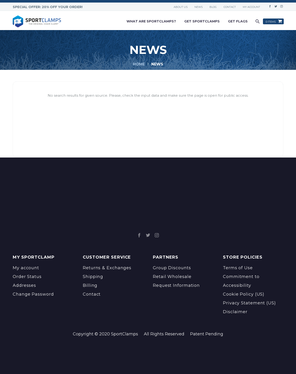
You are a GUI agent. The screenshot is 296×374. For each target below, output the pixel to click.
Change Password (33, 294)
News (198, 7)
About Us (181, 7)
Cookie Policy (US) (243, 294)
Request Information (176, 285)
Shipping (93, 276)
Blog (213, 7)
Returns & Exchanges (107, 267)
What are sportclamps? (151, 21)
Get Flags (238, 21)
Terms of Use (238, 267)
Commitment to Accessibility (241, 281)
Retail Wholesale (172, 276)
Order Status (27, 276)
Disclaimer (235, 311)
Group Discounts (172, 267)
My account (251, 7)
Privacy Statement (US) (249, 303)
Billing (90, 285)
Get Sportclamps (202, 21)
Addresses (24, 285)
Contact (230, 7)
